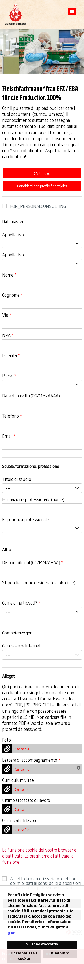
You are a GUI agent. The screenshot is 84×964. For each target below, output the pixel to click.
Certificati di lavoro (19, 820)
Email (9, 436)
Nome (9, 275)
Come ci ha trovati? (21, 603)
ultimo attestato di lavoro (26, 800)
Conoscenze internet (21, 646)
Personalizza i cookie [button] (24, 956)
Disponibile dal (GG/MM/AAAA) (32, 562)
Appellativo (13, 234)
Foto (6, 740)
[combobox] (42, 243)
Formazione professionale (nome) (33, 499)
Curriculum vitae (18, 780)
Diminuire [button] (60, 953)
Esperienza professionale (25, 519)
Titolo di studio (16, 479)
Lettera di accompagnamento (31, 760)
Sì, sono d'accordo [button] (42, 944)
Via (6, 315)
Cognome (12, 295)
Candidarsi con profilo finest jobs (42, 185)
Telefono (12, 416)
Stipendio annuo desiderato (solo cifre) (38, 582)
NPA (8, 335)
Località (11, 355)
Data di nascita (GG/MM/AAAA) (31, 396)
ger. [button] (11, 933)
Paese (9, 375)
